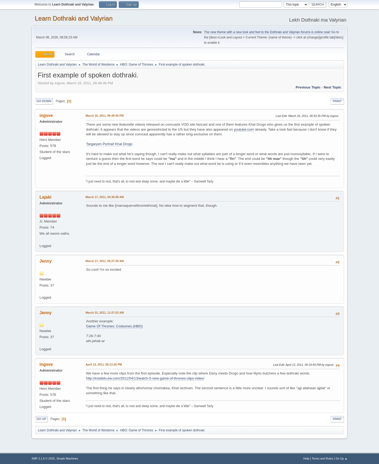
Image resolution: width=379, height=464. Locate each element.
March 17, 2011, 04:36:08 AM (105, 197)
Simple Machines (67, 458)
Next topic (332, 87)
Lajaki (45, 197)
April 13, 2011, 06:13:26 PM (104, 364)
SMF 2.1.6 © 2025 (43, 458)
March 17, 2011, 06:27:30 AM (105, 261)
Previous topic (308, 87)
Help (306, 458)
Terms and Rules (322, 458)
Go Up (41, 419)
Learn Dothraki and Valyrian (74, 18)
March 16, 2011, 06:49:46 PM (105, 115)
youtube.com (244, 129)
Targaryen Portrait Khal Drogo (109, 144)
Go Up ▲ (341, 458)
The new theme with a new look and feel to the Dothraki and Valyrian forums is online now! (267, 32)
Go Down (44, 101)
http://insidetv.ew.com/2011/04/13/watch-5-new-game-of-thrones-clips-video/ (145, 378)
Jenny (45, 261)
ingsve (46, 115)
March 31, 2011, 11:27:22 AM (105, 312)
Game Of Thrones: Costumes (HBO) (114, 326)
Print (337, 101)
